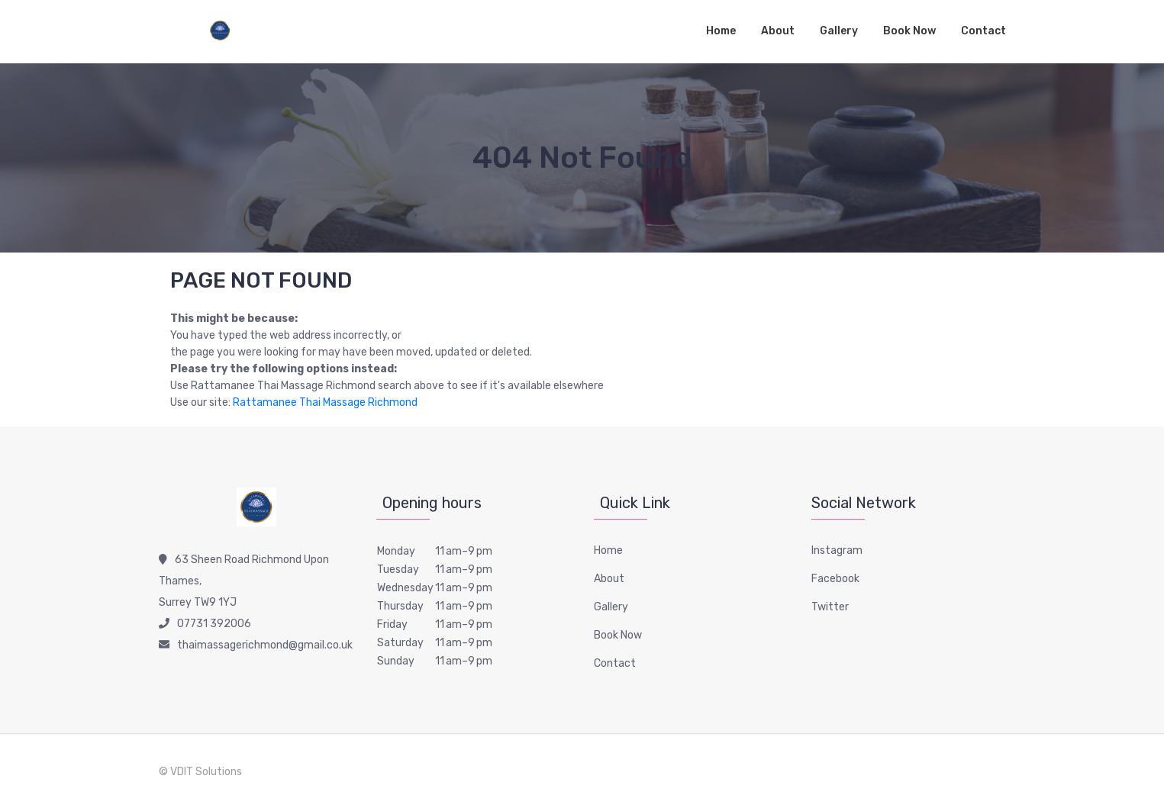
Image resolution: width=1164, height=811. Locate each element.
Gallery (839, 30)
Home (721, 30)
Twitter (830, 606)
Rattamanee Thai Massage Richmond (325, 402)
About (778, 30)
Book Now (909, 30)
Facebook (835, 578)
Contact (983, 30)
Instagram (837, 550)
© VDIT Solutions (200, 771)
